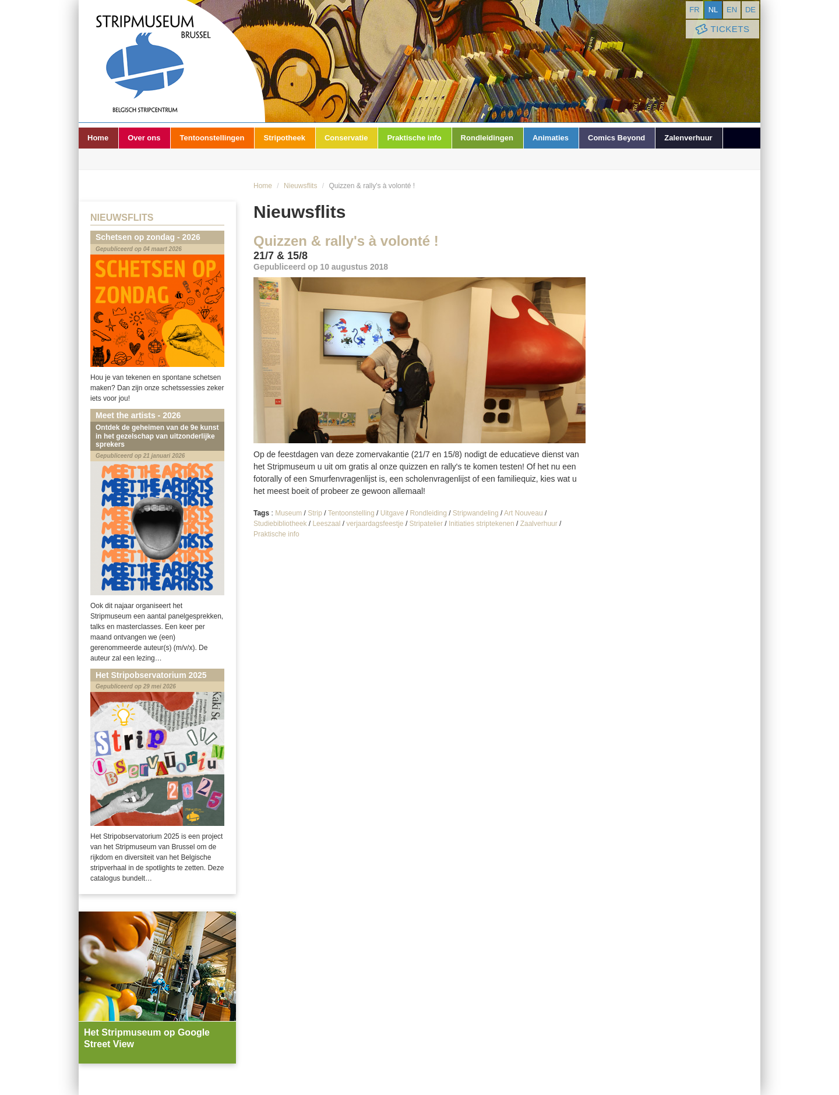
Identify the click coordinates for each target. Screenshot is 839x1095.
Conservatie (346, 137)
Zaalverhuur (539, 524)
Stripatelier (426, 524)
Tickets (721, 29)
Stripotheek (284, 137)
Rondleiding (428, 513)
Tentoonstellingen (211, 137)
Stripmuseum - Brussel (172, 61)
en (732, 9)
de (750, 9)
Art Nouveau (523, 513)
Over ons (144, 137)
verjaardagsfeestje (374, 524)
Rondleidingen (487, 137)
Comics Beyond (616, 137)
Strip (315, 513)
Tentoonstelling (351, 513)
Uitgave (392, 513)
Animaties (551, 137)
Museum (288, 513)
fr (694, 9)
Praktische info (414, 137)
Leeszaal (326, 524)
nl (713, 9)
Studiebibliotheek (279, 524)
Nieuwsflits (300, 186)
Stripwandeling (476, 513)
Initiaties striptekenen (481, 524)
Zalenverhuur (688, 137)
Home (97, 137)
